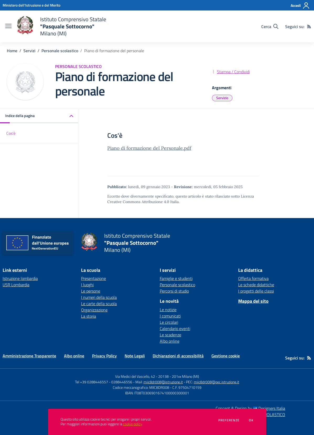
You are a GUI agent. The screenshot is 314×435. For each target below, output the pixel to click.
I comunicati (170, 316)
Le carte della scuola (99, 303)
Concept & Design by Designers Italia (250, 408)
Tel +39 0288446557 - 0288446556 (103, 382)
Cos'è (10, 133)
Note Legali (135, 356)
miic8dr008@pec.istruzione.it (216, 382)
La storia (88, 316)
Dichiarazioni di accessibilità (178, 356)
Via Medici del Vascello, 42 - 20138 (142, 376)
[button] (39, 116)
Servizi (29, 50)
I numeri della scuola (99, 297)
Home (12, 50)
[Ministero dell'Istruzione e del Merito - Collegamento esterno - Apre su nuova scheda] (31, 5)
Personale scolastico (59, 50)
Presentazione (93, 278)
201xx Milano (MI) (185, 376)
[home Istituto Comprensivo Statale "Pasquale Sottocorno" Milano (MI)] (61, 26)
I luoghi (87, 285)
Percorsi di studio (174, 291)
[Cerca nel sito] (270, 26)
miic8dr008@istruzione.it (163, 382)
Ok (251, 420)
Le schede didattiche (256, 285)
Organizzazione (94, 310)
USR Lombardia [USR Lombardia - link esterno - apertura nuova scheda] (16, 285)
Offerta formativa (253, 278)
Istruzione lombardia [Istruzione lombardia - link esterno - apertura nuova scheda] (20, 278)
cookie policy (132, 424)
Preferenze (229, 420)
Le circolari (169, 322)
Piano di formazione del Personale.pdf (149, 148)
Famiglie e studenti (176, 278)
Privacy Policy (104, 356)
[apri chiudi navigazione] (8, 26)
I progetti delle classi (256, 291)
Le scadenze (170, 335)
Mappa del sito (253, 301)
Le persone (90, 291)
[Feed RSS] (309, 26)
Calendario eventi (175, 328)
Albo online (169, 341)
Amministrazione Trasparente (29, 356)
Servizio (222, 97)
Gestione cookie (225, 356)
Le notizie (168, 309)
